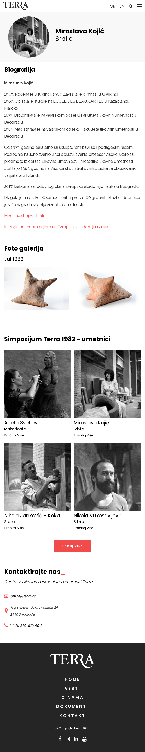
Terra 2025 (82, 728)
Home (72, 679)
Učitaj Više (72, 546)
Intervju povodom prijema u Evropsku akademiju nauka (56, 226)
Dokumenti (72, 706)
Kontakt (72, 715)
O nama (72, 697)
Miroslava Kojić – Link (24, 215)
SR (112, 6)
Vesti (73, 688)
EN (122, 6)
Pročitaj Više (14, 435)
